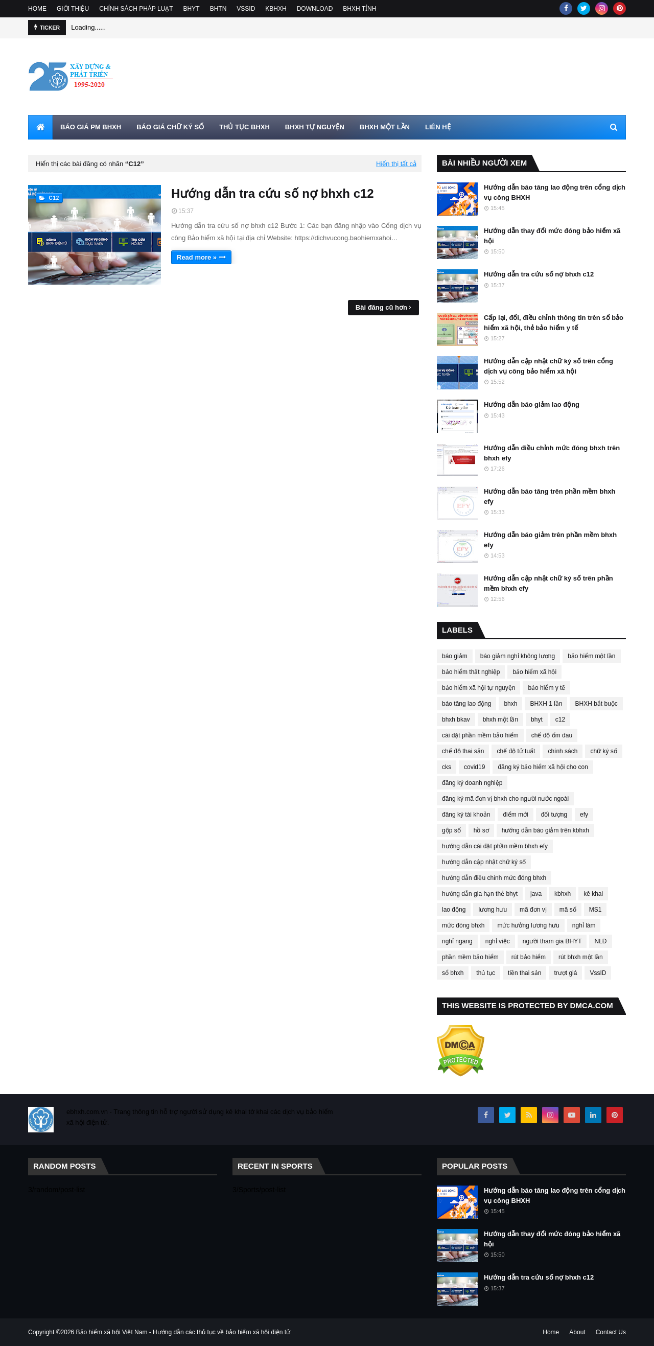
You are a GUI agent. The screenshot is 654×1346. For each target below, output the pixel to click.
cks (446, 767)
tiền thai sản (524, 973)
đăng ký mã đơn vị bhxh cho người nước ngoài (505, 798)
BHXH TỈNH (359, 8)
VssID (598, 973)
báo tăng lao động (466, 703)
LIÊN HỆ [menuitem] (438, 127)
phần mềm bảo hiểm (470, 957)
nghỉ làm (584, 925)
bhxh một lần (500, 719)
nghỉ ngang (457, 941)
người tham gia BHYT (552, 941)
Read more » (197, 257)
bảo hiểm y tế (546, 687)
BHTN (218, 8)
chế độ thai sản (463, 751)
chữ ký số (603, 751)
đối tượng (554, 814)
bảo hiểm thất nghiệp (471, 672)
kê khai (593, 893)
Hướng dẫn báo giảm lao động (531, 404)
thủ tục (485, 973)
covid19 (474, 767)
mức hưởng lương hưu (528, 925)
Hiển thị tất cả (396, 164)
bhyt (537, 719)
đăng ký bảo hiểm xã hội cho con (543, 767)
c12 (560, 719)
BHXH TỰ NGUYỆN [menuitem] (314, 127)
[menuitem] (40, 127)
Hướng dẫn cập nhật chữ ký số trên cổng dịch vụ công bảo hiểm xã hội (548, 366)
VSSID (246, 8)
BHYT (191, 8)
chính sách (562, 751)
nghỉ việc (497, 941)
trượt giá (565, 973)
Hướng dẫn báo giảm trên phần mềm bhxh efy (550, 540)
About (577, 1332)
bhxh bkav (456, 719)
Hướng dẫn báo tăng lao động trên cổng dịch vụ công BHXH (554, 192)
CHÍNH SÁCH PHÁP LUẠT (136, 8)
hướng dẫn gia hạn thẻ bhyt (480, 893)
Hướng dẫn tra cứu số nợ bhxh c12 (272, 193)
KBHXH (275, 8)
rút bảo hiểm (528, 957)
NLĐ (600, 941)
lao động (453, 909)
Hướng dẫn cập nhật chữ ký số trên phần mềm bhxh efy (548, 583)
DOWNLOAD (315, 8)
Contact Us (611, 1332)
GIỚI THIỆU (73, 8)
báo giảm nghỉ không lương (517, 656)
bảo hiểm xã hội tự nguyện (478, 687)
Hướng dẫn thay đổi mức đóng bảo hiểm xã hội (552, 236)
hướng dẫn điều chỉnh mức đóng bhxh (494, 877)
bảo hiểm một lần (591, 656)
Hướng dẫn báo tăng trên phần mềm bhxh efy (550, 496)
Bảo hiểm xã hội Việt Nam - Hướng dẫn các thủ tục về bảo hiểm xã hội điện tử (183, 1332)
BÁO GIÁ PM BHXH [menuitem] (90, 127)
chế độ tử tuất (516, 751)
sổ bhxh (452, 973)
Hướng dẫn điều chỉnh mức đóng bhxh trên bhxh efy (552, 453)
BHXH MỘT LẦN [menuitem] (385, 127)
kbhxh (562, 893)
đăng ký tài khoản (466, 814)
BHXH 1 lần (546, 703)
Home (551, 1332)
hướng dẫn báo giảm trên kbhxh (545, 830)
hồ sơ (481, 830)
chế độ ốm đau (551, 735)
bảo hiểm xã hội (534, 672)
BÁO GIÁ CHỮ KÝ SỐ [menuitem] (170, 127)
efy (584, 814)
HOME (37, 8)
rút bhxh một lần (580, 957)
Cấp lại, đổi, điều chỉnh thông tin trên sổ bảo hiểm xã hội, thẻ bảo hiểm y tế (553, 323)
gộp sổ (451, 830)
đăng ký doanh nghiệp (472, 782)
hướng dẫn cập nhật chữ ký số (484, 862)
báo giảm (455, 656)
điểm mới (515, 814)
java (536, 893)
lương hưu (492, 909)
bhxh (510, 703)
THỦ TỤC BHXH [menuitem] (244, 127)
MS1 (595, 909)
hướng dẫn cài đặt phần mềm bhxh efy (495, 846)
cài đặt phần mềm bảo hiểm (480, 735)
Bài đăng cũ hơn (381, 307)
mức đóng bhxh (463, 925)
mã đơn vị (533, 909)
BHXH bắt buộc (596, 703)
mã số (567, 909)
